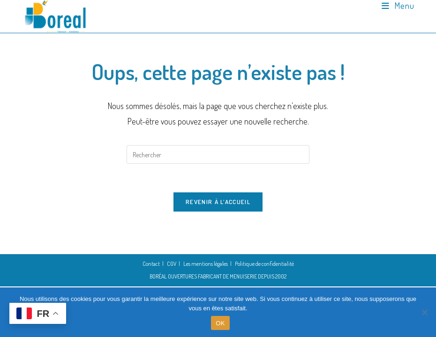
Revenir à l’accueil (218, 201)
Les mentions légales (205, 263)
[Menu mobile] (398, 5)
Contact (151, 263)
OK (220, 323)
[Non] (424, 312)
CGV (171, 263)
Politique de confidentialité (264, 263)
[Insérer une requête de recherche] (218, 154)
